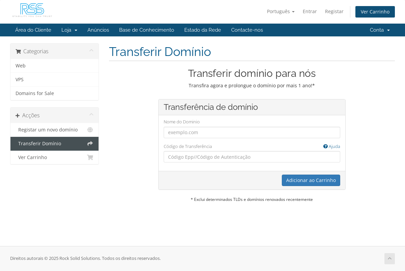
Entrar (310, 11)
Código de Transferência (252, 146)
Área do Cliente (33, 30)
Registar (334, 11)
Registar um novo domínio (54, 130)
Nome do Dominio (182, 122)
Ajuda (331, 146)
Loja (69, 30)
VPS (20, 80)
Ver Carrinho (375, 11)
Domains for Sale (35, 93)
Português (281, 11)
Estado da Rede (202, 30)
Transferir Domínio (54, 144)
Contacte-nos (247, 30)
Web (21, 66)
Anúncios (98, 30)
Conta (380, 30)
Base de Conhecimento (146, 30)
